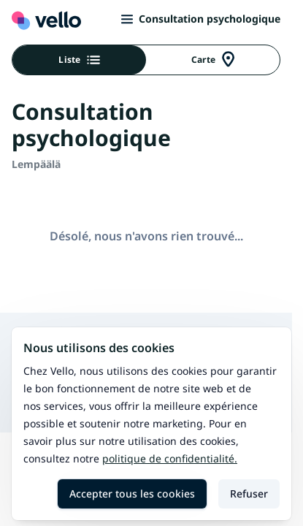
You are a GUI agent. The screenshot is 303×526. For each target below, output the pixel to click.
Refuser (249, 493)
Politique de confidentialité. (169, 458)
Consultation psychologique (200, 19)
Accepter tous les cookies (132, 493)
